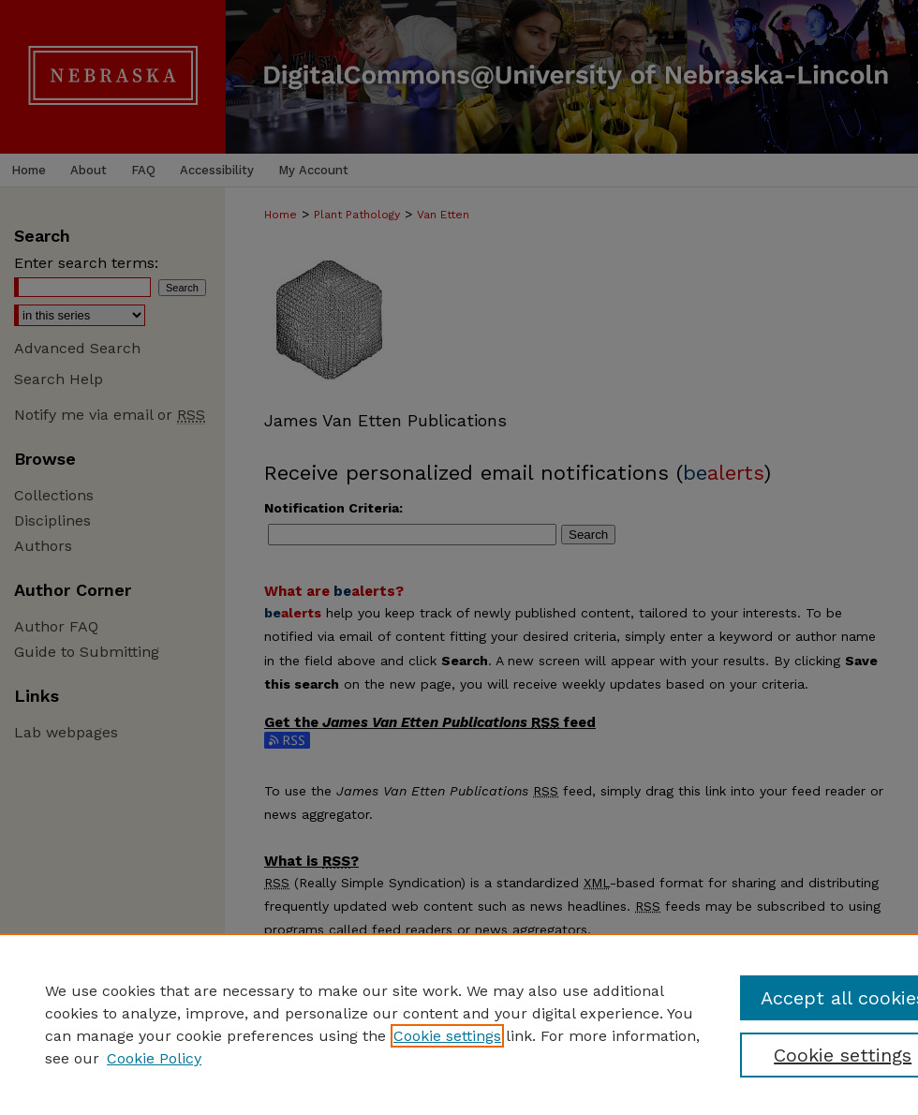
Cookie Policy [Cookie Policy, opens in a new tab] (154, 1058)
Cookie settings (447, 1036)
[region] (459, 1024)
